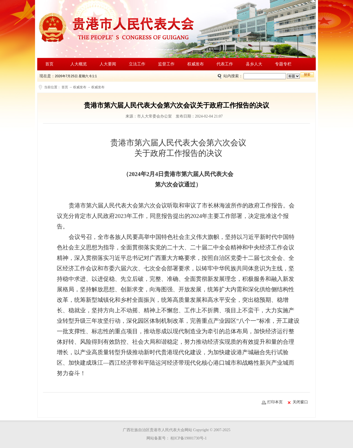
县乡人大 (254, 64)
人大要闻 (108, 64)
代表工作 (224, 64)
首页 (49, 64)
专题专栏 (283, 64)
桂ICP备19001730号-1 (188, 438)
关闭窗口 (298, 402)
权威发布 (195, 64)
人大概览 (78, 64)
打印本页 (272, 402)
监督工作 (166, 64)
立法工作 (137, 64)
